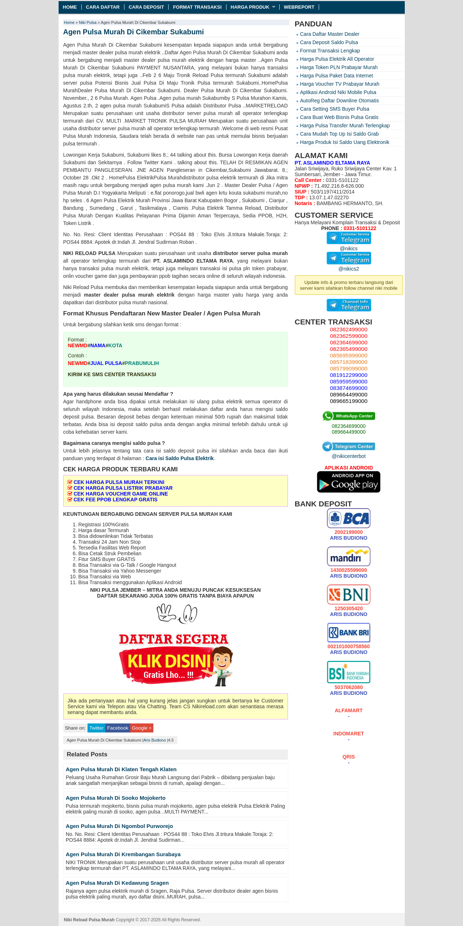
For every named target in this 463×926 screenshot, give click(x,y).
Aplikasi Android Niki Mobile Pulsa (338, 92)
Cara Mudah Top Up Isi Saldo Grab (339, 134)
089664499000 (348, 432)
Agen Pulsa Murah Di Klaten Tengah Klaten (121, 769)
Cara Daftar (103, 7)
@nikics (348, 245)
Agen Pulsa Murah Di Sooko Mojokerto (116, 798)
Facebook (117, 728)
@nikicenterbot (349, 453)
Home (70, 7)
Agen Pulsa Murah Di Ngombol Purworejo (119, 826)
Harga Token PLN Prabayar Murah (339, 67)
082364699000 (348, 426)
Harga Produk (250, 7)
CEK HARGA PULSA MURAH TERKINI (118, 482)
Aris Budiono (154, 740)
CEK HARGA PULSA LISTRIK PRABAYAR (123, 488)
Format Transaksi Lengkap (330, 51)
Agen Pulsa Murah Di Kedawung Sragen (117, 883)
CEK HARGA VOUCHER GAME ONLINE (120, 494)
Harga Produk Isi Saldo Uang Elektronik (345, 142)
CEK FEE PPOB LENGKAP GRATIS (115, 499)
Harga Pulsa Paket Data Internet (336, 75)
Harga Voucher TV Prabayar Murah (339, 84)
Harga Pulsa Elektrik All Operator (337, 59)
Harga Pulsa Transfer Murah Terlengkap (345, 125)
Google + (142, 728)
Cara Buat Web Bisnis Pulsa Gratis (339, 117)
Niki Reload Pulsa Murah (89, 919)
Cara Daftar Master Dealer (330, 34)
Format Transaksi (197, 7)
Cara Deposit (146, 7)
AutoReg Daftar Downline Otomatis (339, 100)
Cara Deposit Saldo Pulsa (329, 42)
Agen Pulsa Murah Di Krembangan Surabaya (123, 854)
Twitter (96, 728)
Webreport (299, 7)
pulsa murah (272, 253)
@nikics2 (348, 266)
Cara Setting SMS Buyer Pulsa (334, 109)
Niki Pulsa (88, 22)
